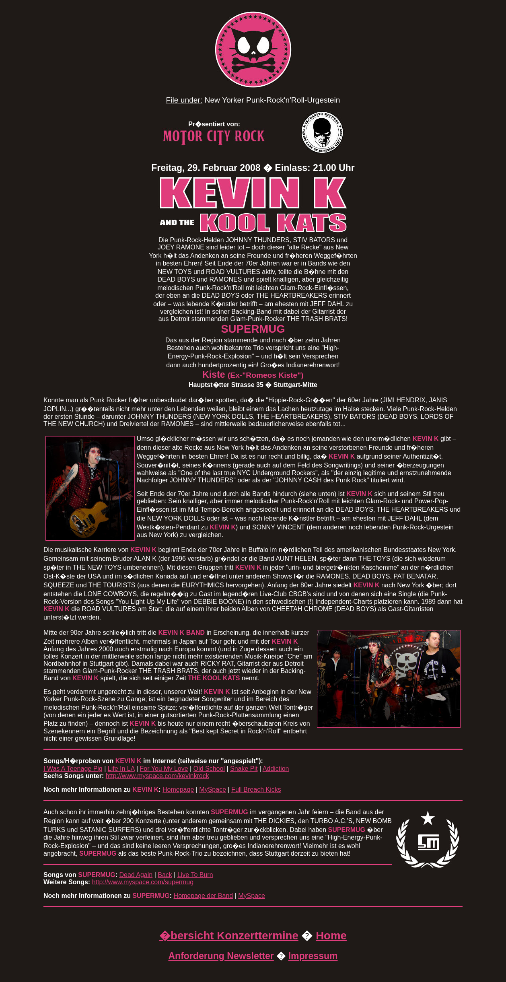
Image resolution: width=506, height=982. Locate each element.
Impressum (313, 956)
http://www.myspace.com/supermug (143, 882)
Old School (209, 768)
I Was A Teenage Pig (73, 768)
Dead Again (135, 874)
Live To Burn (195, 874)
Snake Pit (243, 768)
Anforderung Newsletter (221, 956)
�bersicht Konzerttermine (228, 935)
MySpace (212, 789)
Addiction (276, 768)
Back (165, 874)
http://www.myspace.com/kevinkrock (157, 775)
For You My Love (164, 768)
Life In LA (121, 768)
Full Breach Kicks (256, 789)
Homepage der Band (203, 895)
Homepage (178, 789)
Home (331, 935)
